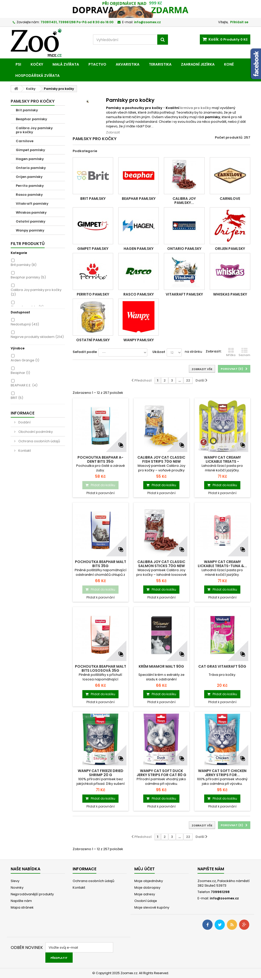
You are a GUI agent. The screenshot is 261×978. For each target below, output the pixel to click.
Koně (229, 64)
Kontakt (24, 450)
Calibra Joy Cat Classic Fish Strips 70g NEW (161, 459)
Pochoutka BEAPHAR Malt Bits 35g (100, 564)
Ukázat (158, 351)
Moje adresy (144, 894)
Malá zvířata (66, 64)
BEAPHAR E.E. (24, 385)
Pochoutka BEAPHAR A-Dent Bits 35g (100, 459)
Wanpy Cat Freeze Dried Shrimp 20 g (100, 773)
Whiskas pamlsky (31, 212)
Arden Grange (25, 360)
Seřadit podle (85, 351)
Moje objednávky (148, 880)
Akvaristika (127, 64)
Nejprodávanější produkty (32, 894)
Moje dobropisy (147, 887)
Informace (22, 413)
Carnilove (24, 141)
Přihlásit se (239, 22)
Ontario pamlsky (31, 167)
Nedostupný (25, 324)
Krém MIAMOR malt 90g (161, 666)
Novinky (17, 887)
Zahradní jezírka (198, 64)
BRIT (17, 397)
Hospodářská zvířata (37, 75)
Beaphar (20, 372)
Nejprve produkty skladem (37, 336)
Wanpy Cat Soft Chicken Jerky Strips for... (222, 773)
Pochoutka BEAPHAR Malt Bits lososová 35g (100, 668)
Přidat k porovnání (100, 493)
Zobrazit (113, 132)
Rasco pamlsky (29, 194)
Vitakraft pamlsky (32, 203)
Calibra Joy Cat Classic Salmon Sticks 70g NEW (161, 564)
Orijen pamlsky (29, 176)
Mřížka (231, 352)
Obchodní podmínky (35, 431)
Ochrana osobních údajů (39, 441)
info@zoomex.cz (224, 898)
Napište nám (21, 900)
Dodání (24, 422)
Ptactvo (97, 64)
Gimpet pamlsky (30, 150)
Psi (18, 64)
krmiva (186, 107)
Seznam (244, 352)
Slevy (15, 880)
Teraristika (160, 64)
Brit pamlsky (27, 110)
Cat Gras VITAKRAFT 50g (222, 666)
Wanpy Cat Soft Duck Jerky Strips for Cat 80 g (161, 773)
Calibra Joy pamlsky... (184, 200)
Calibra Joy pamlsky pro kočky (34, 130)
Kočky (37, 64)
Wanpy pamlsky (30, 230)
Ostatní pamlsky (30, 221)
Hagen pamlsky (30, 158)
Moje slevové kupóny (151, 907)
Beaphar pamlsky (31, 119)
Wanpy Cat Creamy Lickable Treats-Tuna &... (222, 564)
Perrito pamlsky (30, 185)
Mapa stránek (22, 907)
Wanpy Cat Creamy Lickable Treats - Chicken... (222, 461)
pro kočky (202, 107)
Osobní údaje (145, 900)
